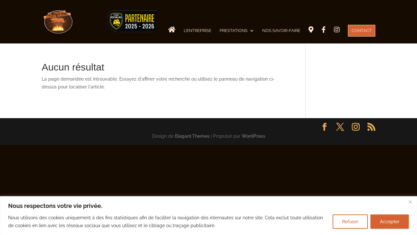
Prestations (234, 30)
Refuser (350, 221)
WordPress (253, 136)
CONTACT (362, 30)
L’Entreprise (197, 30)
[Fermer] (410, 202)
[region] (208, 215)
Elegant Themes (192, 136)
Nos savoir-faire (281, 30)
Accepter (389, 221)
